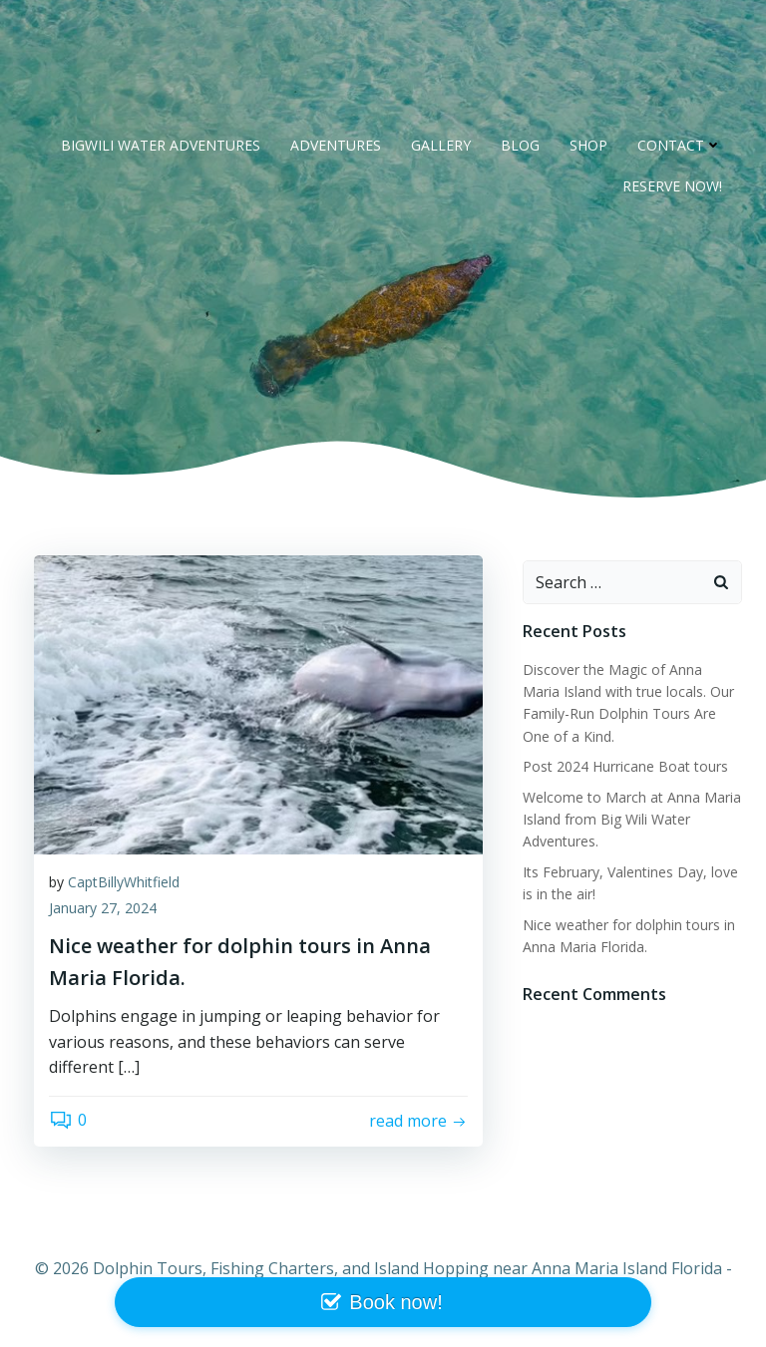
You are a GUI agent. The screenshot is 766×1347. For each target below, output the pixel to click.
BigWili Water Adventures (160, 145)
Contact (679, 145)
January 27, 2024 (103, 907)
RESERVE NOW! (672, 185)
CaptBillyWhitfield (124, 881)
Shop (588, 145)
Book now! (395, 1302)
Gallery (441, 145)
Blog (520, 145)
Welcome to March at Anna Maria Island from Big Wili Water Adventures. (632, 819)
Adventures (335, 145)
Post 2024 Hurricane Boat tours (625, 766)
